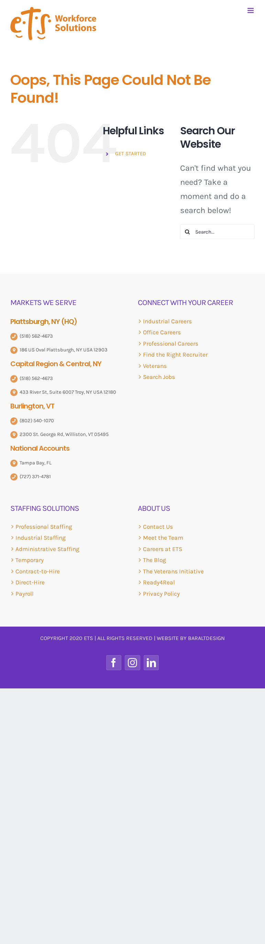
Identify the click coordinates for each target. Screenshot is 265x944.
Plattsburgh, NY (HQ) (43, 321)
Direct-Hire (30, 582)
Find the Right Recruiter (175, 354)
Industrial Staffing (40, 537)
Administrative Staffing (47, 549)
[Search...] (217, 231)
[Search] (187, 231)
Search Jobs (159, 376)
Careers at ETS (162, 549)
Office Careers (162, 332)
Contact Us (158, 526)
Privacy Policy (161, 593)
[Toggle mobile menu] (251, 10)
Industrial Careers (167, 321)
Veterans (155, 365)
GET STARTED (130, 153)
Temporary (29, 560)
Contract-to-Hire (37, 571)
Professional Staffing (43, 526)
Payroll (24, 593)
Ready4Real (159, 582)
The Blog (154, 560)
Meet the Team (163, 537)
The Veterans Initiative (173, 571)
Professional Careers (170, 343)
